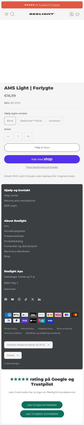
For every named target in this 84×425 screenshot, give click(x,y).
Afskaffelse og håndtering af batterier (43, 333)
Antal (7, 129)
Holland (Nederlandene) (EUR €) (28, 344)
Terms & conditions (13, 333)
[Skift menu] (6, 14)
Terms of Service (64, 328)
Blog (7, 256)
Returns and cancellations (19, 200)
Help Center (11, 195)
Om (6, 226)
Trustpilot (44, 4)
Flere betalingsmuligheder (42, 167)
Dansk (13, 355)
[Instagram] (19, 299)
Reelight (15, 363)
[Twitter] (32, 299)
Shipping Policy (45, 328)
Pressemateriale (14, 236)
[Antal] (18, 136)
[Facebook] (5, 299)
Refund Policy (27, 328)
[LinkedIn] (39, 299)
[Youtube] (12, 299)
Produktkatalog (13, 241)
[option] (42, 51)
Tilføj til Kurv (42, 147)
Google (56, 4)
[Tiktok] (26, 299)
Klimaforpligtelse (14, 231)
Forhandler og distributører (20, 246)
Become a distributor (17, 251)
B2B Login (10, 205)
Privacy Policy (10, 328)
